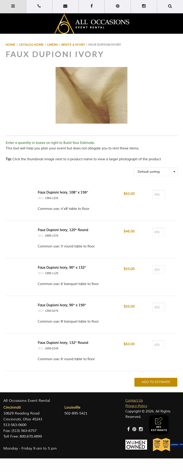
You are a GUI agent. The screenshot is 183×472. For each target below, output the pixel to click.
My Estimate (159, 424)
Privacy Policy (136, 406)
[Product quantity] (158, 194)
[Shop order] (155, 172)
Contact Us (134, 400)
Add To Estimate (156, 382)
